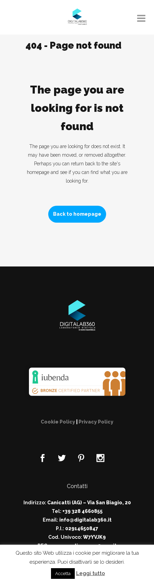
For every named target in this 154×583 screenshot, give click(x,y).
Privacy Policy (96, 422)
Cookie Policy (58, 422)
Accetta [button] (63, 573)
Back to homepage (77, 214)
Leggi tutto (90, 573)
